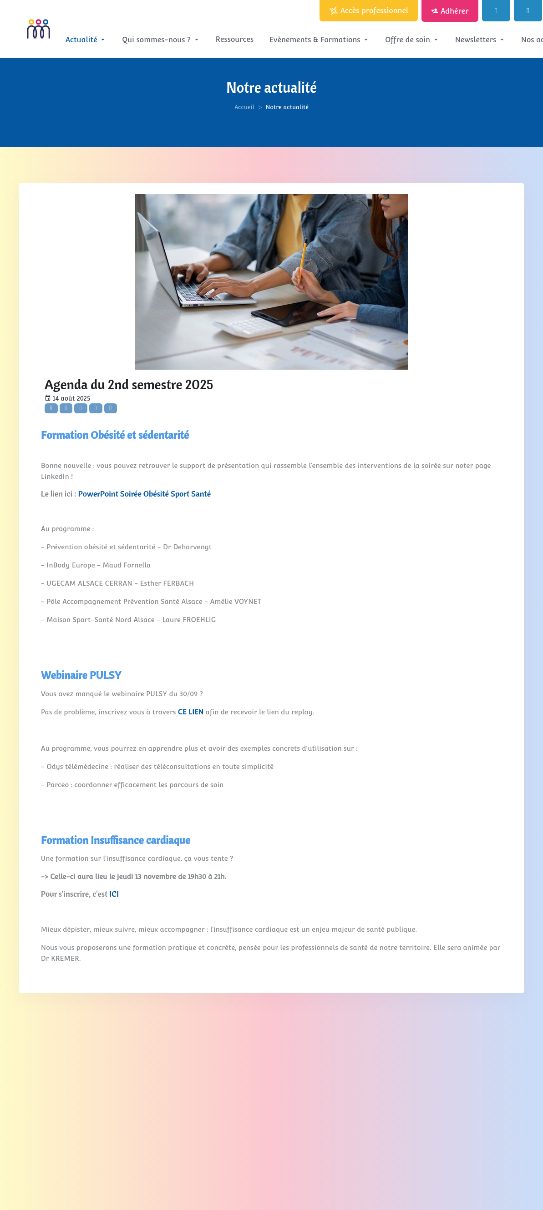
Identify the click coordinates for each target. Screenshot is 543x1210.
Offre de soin (412, 39)
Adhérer (449, 11)
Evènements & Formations (319, 39)
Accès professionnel (368, 11)
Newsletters (480, 39)
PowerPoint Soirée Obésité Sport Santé (144, 493)
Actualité (86, 39)
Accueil (244, 107)
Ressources (235, 39)
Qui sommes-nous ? (161, 39)
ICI (114, 894)
